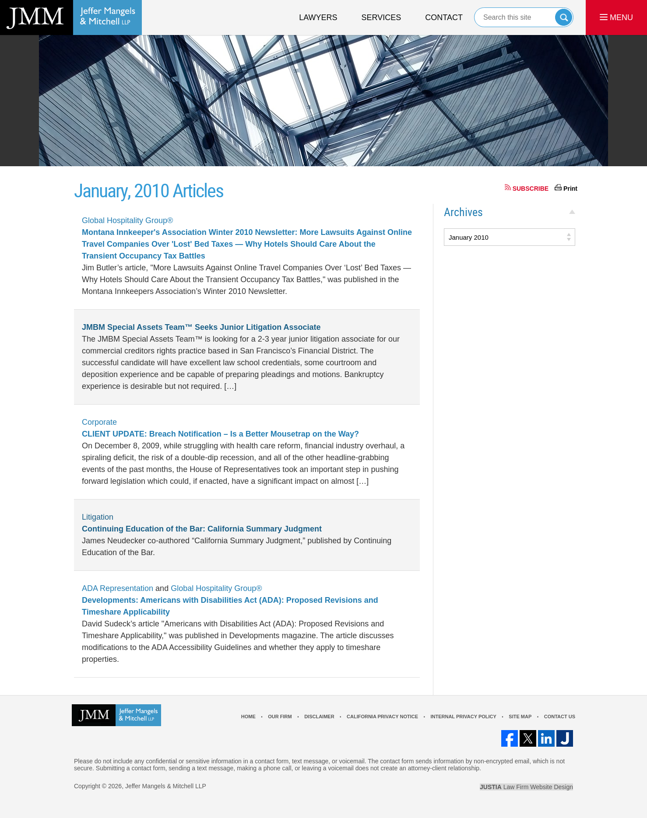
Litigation (97, 517)
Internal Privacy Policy (463, 716)
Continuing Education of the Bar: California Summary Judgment (202, 528)
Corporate (99, 422)
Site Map (520, 716)
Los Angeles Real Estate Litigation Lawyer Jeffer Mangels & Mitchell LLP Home (71, 17)
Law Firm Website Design (526, 786)
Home (248, 716)
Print (570, 188)
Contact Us (559, 716)
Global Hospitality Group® (127, 220)
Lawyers (318, 17)
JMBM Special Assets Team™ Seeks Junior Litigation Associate (201, 327)
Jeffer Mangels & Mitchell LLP (165, 786)
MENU (616, 17)
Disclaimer (319, 716)
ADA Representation (117, 588)
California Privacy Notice (382, 716)
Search (563, 17)
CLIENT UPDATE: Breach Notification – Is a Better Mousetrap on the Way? (220, 434)
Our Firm (280, 716)
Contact (444, 17)
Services (381, 17)
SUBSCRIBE (531, 188)
